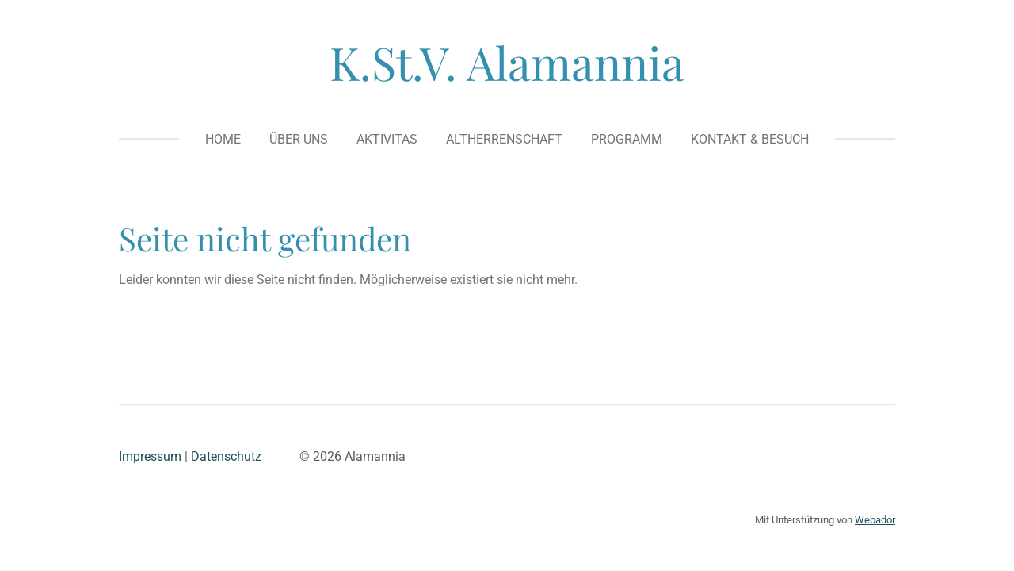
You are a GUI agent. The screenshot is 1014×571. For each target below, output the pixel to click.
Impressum (150, 456)
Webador (875, 520)
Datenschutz (228, 456)
